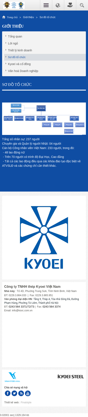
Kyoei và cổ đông (19, 64)
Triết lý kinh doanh (20, 50)
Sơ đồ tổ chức (17, 57)
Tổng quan (15, 36)
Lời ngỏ (13, 43)
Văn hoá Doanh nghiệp (23, 71)
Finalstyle (26, 402)
